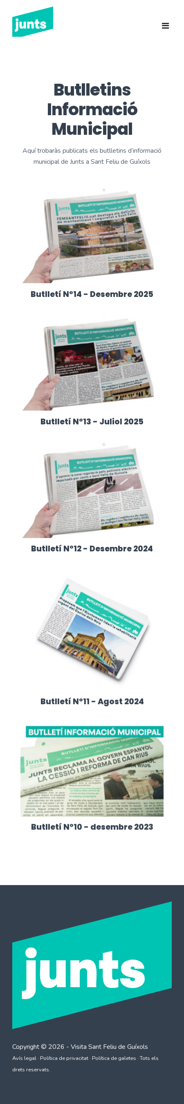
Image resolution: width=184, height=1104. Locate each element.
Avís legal (24, 1058)
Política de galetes (114, 1058)
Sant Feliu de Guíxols (118, 1046)
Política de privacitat (64, 1058)
